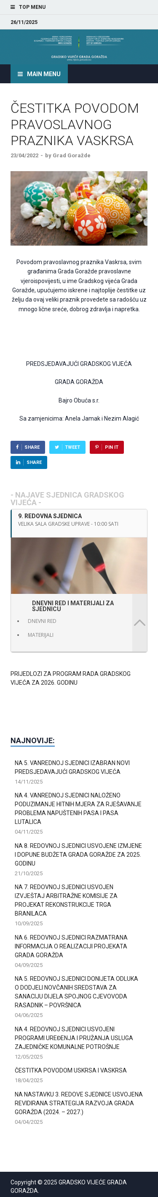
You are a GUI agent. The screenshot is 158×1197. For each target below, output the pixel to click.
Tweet (72, 447)
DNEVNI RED (42, 621)
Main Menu (44, 74)
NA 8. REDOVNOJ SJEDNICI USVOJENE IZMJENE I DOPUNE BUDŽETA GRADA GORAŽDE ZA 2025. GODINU (78, 854)
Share (32, 447)
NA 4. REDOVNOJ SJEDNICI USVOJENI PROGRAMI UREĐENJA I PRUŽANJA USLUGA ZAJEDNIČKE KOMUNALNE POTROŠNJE (74, 1038)
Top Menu (32, 7)
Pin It (111, 447)
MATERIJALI (41, 634)
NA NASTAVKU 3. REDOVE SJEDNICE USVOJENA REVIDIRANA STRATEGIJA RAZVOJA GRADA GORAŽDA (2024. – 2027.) (79, 1103)
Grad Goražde (72, 155)
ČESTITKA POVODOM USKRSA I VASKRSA (71, 1070)
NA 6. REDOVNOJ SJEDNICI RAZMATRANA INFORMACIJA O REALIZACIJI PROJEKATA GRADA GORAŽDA (71, 946)
